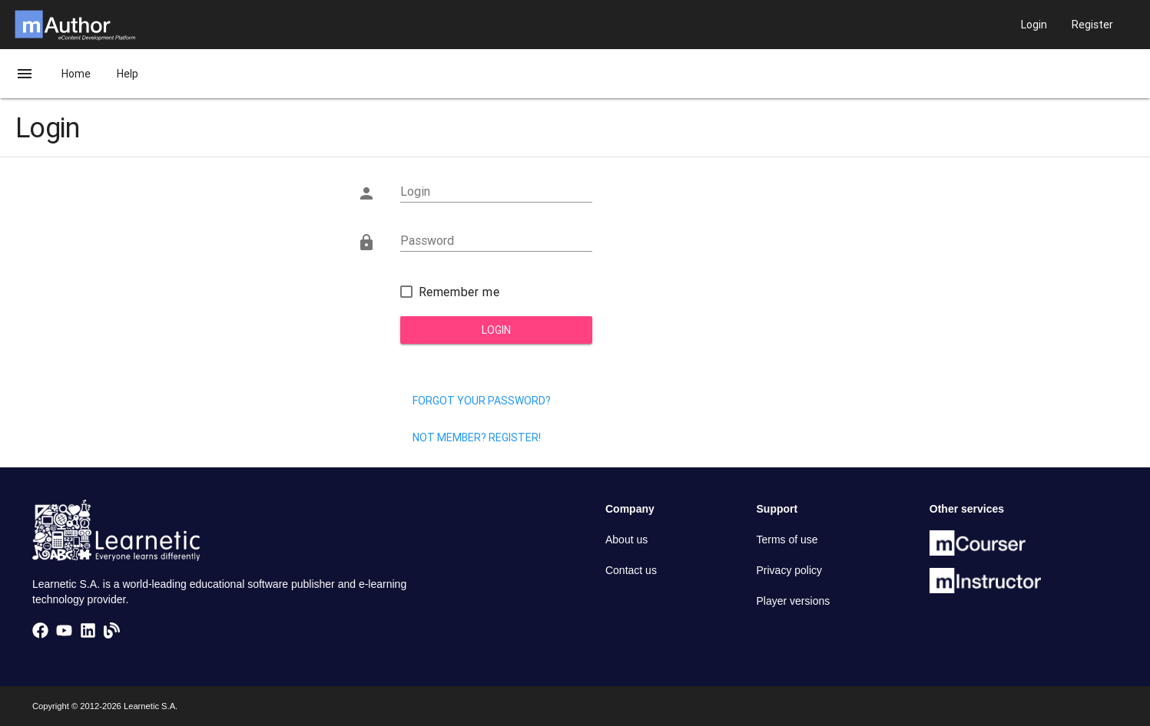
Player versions (793, 601)
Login (496, 330)
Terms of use (787, 539)
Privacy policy (790, 570)
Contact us (631, 570)
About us (626, 539)
